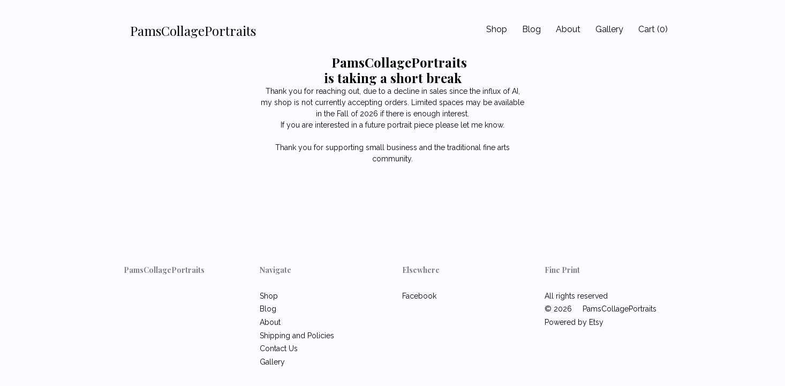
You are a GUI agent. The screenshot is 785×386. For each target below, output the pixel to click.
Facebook (419, 296)
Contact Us (279, 348)
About (568, 29)
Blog (531, 29)
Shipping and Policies (297, 335)
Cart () (653, 29)
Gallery (609, 29)
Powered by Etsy (574, 322)
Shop (496, 29)
